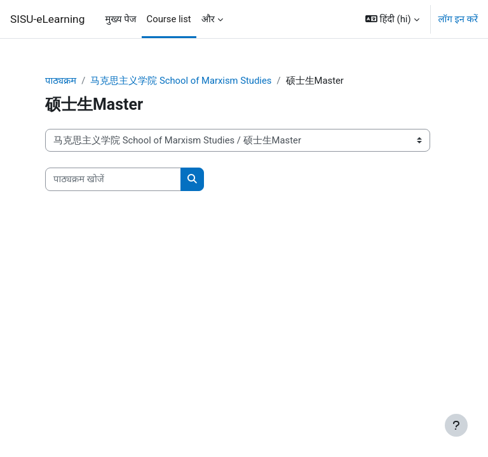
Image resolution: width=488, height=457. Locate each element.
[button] (392, 19)
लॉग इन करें (458, 19)
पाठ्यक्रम (60, 80)
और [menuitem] (208, 19)
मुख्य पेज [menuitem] (120, 19)
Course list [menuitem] (169, 19)
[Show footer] (456, 425)
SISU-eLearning (47, 19)
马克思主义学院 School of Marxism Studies (180, 80)
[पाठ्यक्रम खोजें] (113, 179)
